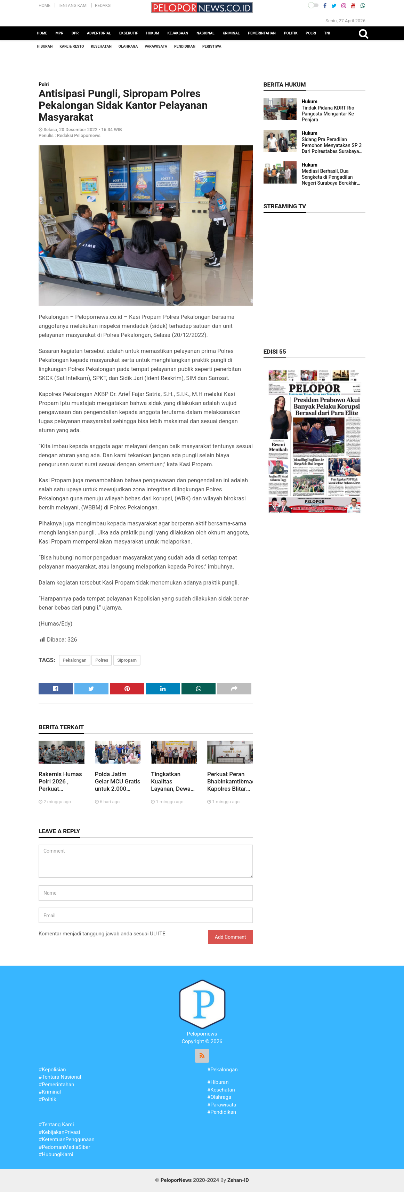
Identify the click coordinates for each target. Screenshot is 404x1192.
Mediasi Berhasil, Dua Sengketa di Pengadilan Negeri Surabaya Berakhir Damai (329, 177)
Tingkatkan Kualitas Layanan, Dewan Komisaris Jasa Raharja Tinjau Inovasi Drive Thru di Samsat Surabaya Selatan (172, 781)
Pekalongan (75, 660)
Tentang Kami (73, 5)
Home (44, 5)
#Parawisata (221, 1105)
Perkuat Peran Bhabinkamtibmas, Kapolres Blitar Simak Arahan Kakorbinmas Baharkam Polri (230, 781)
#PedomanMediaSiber (64, 1147)
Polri (311, 33)
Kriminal (231, 33)
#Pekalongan (222, 1069)
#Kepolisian (52, 1069)
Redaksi (103, 5)
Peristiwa (211, 46)
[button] (313, 5)
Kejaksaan (177, 33)
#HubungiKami (56, 1154)
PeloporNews (176, 1180)
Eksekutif (128, 33)
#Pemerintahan (56, 1084)
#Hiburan (218, 1082)
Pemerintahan (262, 33)
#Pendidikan (221, 1112)
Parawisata (156, 46)
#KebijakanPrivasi (59, 1132)
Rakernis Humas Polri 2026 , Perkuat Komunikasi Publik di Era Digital (60, 781)
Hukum (152, 33)
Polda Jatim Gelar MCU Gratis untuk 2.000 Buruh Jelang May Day (117, 781)
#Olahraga (219, 1097)
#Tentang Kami (56, 1124)
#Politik (47, 1099)
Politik (291, 33)
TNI (327, 33)
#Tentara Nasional (60, 1077)
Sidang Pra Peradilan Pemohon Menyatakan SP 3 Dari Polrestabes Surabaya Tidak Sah (332, 145)
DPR (75, 33)
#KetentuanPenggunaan (67, 1139)
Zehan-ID (238, 1180)
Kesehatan (101, 46)
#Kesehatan (221, 1090)
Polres (101, 660)
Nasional (205, 33)
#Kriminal (50, 1092)
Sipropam (127, 660)
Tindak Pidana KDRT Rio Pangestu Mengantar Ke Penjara (328, 113)
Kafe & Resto (71, 46)
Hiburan (44, 46)
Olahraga (128, 46)
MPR (60, 33)
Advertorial (99, 33)
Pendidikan (184, 46)
